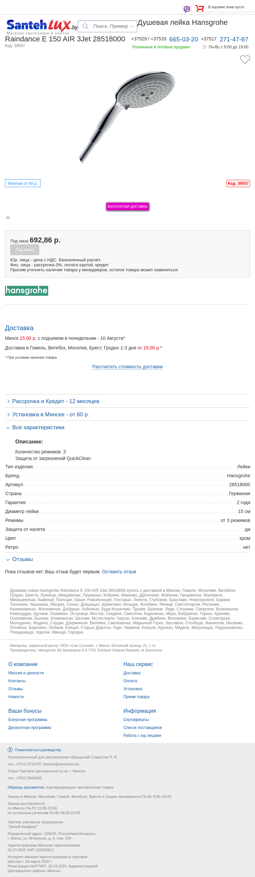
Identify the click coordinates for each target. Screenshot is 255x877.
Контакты (17, 681)
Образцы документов (26, 787)
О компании (23, 664)
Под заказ (25, 249)
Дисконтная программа (29, 727)
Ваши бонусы (25, 711)
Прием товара (137, 697)
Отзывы (15, 689)
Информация (140, 711)
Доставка (132, 673)
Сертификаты (136, 719)
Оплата (130, 681)
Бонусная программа (27, 719)
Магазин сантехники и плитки (38, 32)
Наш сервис (138, 664)
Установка (133, 689)
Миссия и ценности (26, 673)
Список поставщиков (143, 727)
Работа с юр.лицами (142, 735)
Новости (16, 697)
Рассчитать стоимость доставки (127, 366)
